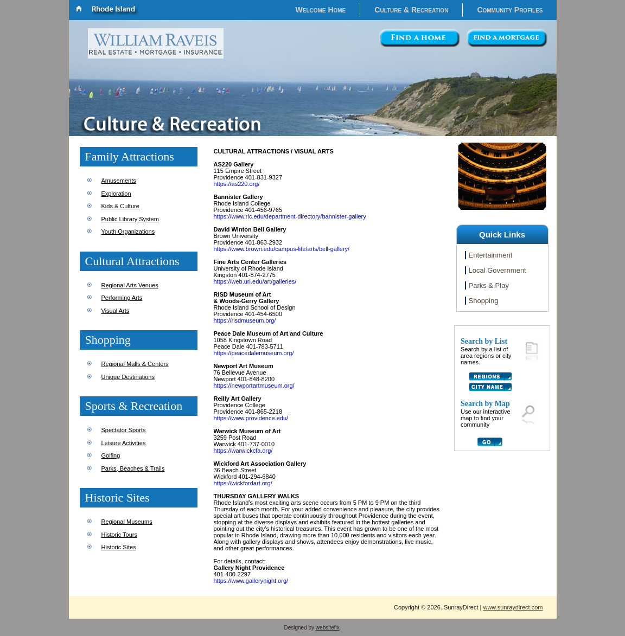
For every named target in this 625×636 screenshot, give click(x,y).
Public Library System (130, 219)
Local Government (497, 270)
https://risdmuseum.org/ (245, 320)
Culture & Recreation (411, 9)
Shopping (484, 301)
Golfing (110, 455)
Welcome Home (321, 9)
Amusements (118, 180)
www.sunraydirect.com (513, 607)
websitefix (328, 628)
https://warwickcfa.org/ (243, 450)
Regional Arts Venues (129, 285)
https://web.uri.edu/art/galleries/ (255, 281)
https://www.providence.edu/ (251, 418)
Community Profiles (510, 9)
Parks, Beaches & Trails (133, 468)
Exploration (116, 193)
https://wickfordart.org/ (243, 483)
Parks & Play (489, 285)
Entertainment (491, 255)
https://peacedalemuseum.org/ (254, 353)
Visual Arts (115, 310)
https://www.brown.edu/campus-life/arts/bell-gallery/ (282, 249)
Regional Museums (126, 521)
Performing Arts (122, 297)
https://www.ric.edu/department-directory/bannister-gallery (290, 216)
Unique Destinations (128, 377)
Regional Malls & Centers (135, 364)
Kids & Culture (120, 206)
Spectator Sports (123, 430)
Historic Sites (118, 547)
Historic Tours (119, 534)
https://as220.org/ (237, 184)
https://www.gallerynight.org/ (251, 580)
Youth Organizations (128, 231)
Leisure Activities (123, 443)
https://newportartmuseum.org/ (254, 385)
